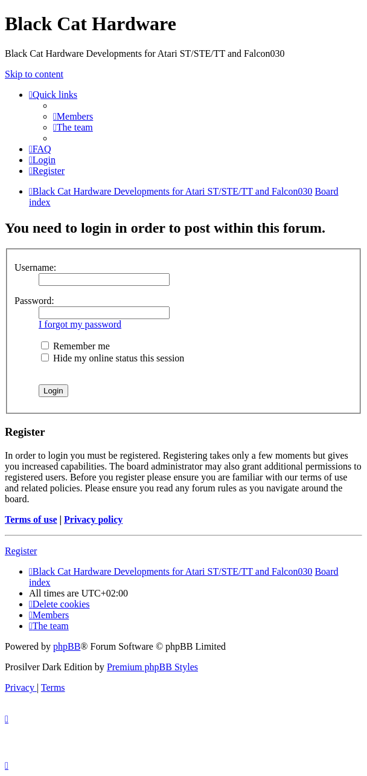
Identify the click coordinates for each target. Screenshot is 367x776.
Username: (35, 267)
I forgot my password (80, 324)
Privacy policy (93, 519)
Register (21, 551)
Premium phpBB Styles (152, 667)
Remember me (75, 346)
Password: (34, 301)
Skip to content (34, 74)
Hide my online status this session (112, 358)
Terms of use (31, 519)
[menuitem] (73, 116)
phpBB (66, 646)
